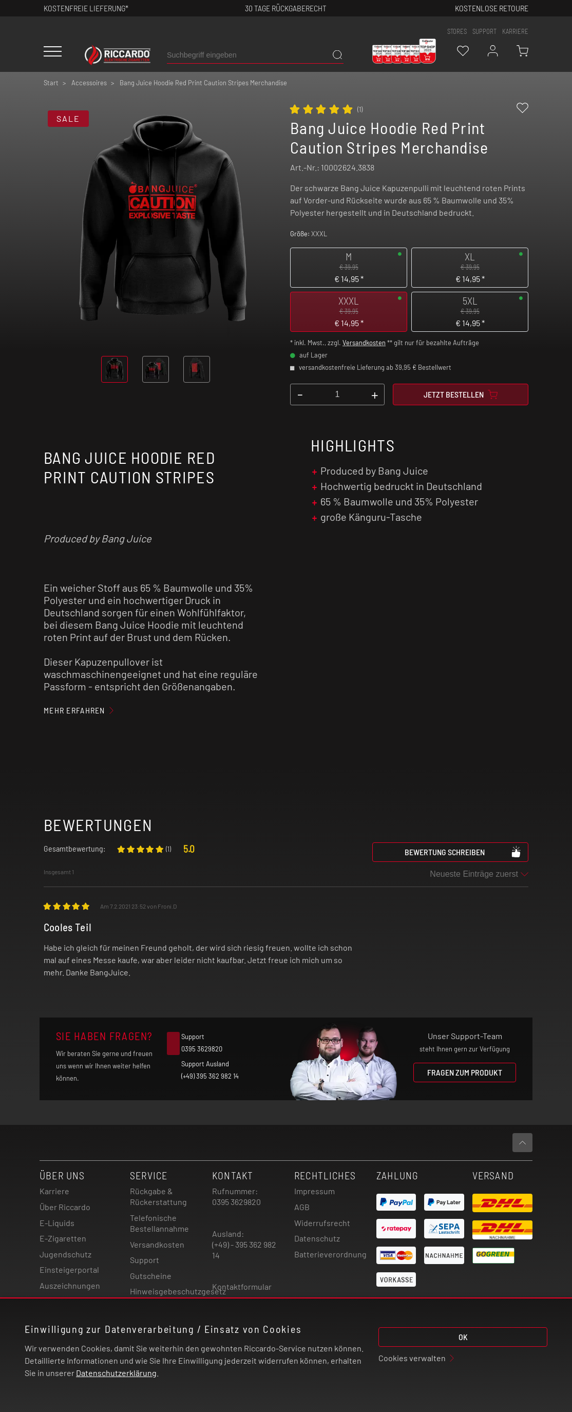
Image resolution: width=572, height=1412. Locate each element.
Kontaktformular (242, 1286)
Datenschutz (317, 1238)
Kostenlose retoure (491, 8)
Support (144, 1260)
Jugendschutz (65, 1254)
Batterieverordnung (330, 1254)
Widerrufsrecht (322, 1223)
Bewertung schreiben (463, 851)
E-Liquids (57, 1223)
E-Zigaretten (63, 1238)
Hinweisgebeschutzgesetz (178, 1291)
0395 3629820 (236, 1202)
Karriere (515, 31)
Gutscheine (150, 1276)
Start (51, 83)
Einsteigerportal (69, 1269)
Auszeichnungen (70, 1285)
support (484, 31)
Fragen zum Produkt (464, 1072)
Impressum (314, 1191)
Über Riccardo (65, 1207)
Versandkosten (364, 342)
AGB (302, 1207)
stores (457, 31)
